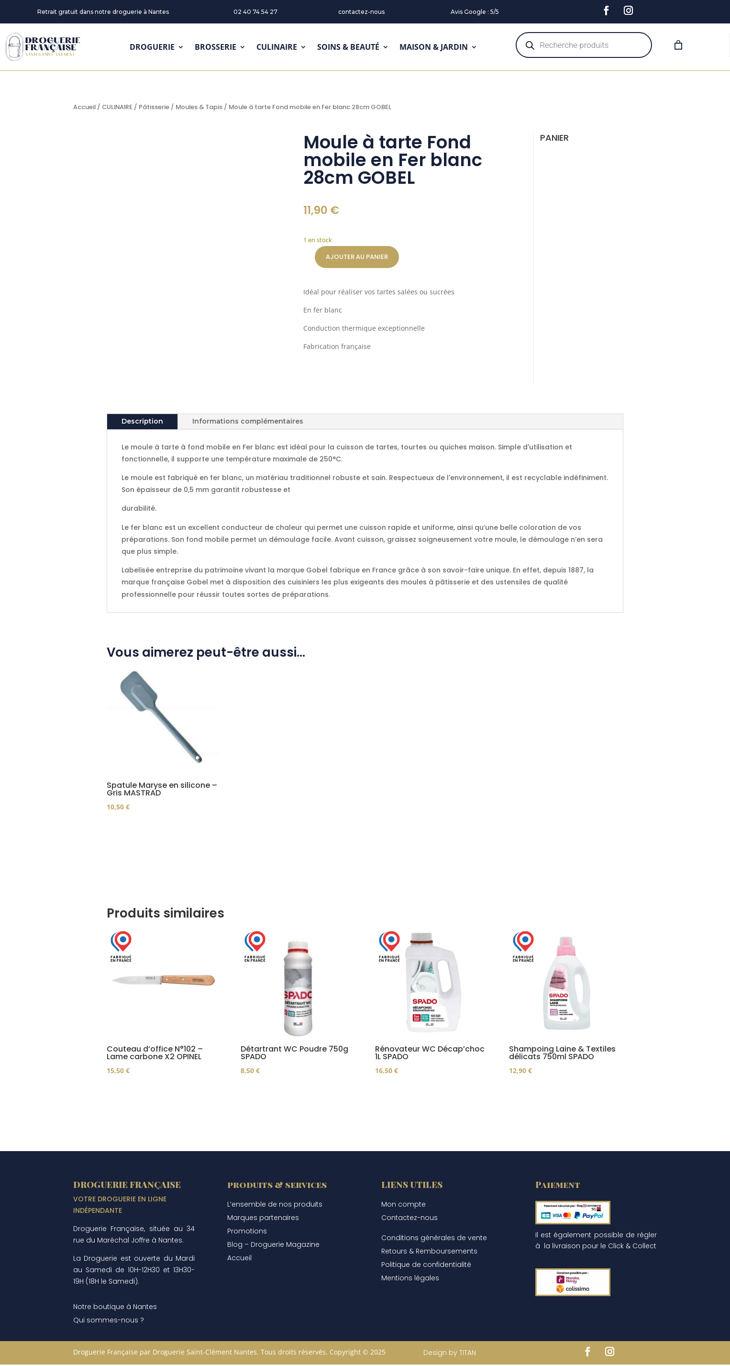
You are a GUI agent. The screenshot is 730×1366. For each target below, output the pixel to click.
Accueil (84, 107)
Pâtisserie (154, 107)
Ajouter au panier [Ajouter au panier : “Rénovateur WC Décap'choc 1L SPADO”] (424, 1098)
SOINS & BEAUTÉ (348, 47)
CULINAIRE (276, 47)
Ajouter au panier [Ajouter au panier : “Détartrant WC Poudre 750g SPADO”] (289, 1098)
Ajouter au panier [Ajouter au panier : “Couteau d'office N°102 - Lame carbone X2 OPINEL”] (155, 1098)
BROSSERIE (215, 47)
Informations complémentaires (247, 421)
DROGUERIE (152, 47)
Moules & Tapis (199, 107)
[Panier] (678, 45)
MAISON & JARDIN (433, 47)
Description (142, 421)
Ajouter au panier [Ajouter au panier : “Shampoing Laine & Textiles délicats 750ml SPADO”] (558, 1098)
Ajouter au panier (357, 256)
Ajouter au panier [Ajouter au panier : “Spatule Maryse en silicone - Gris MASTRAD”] (155, 834)
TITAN (467, 1354)
